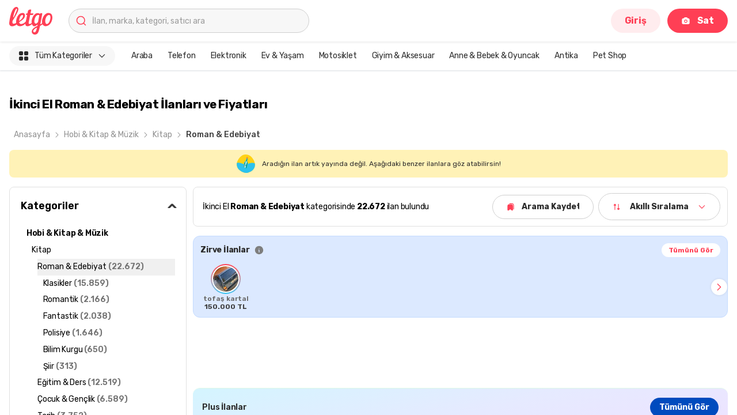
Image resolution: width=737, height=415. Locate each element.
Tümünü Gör (690, 250)
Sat (697, 20)
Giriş (636, 20)
